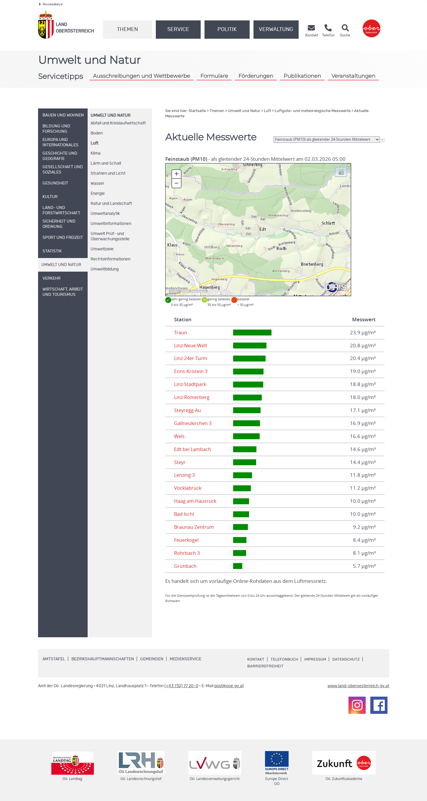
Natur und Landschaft (111, 204)
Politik (227, 29)
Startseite (197, 111)
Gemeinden (151, 659)
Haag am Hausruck (195, 501)
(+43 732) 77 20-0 (181, 686)
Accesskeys (51, 4)
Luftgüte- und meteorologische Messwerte (313, 111)
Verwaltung (276, 29)
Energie (98, 194)
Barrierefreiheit (265, 666)
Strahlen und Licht (108, 173)
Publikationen (302, 76)
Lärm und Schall (106, 163)
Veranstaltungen (353, 76)
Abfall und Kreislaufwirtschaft (118, 123)
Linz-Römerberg (192, 397)
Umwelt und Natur (110, 115)
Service (178, 29)
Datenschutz (349, 659)
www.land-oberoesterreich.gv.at (358, 686)
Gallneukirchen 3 (193, 423)
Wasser (97, 183)
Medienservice (185, 659)
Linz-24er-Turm (191, 358)
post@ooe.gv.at (229, 686)
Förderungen (255, 76)
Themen (127, 29)
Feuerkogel (187, 540)
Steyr (180, 462)
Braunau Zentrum (194, 527)
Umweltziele (102, 249)
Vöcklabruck (188, 488)
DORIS (185, 291)
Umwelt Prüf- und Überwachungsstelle (110, 236)
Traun (180, 332)
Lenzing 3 (185, 475)
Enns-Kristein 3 (191, 371)
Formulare (214, 76)
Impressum (317, 659)
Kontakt (255, 659)
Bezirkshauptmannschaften (102, 659)
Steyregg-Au (188, 410)
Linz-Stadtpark (190, 384)
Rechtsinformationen (110, 259)
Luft (94, 143)
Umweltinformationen (111, 224)
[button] (341, 171)
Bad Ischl (184, 514)
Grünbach (185, 566)
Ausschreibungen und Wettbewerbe (141, 76)
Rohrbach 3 (187, 553)
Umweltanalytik (105, 214)
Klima (96, 153)
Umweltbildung (105, 269)
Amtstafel (53, 659)
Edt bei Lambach (193, 449)
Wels (179, 436)
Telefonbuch (285, 659)
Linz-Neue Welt (191, 345)
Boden (97, 133)
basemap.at (198, 291)
